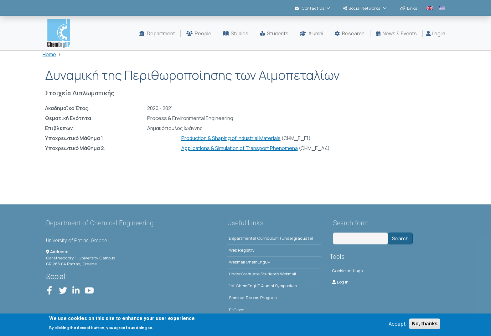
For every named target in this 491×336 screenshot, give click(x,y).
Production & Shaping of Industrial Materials (231, 138)
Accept (397, 323)
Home (49, 54)
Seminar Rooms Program (253, 297)
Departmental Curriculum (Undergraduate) (271, 238)
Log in (435, 33)
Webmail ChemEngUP (249, 262)
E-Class (236, 310)
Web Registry (242, 250)
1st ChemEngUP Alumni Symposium (263, 285)
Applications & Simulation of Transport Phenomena (239, 148)
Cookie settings (347, 270)
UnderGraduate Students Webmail (262, 274)
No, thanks (424, 323)
